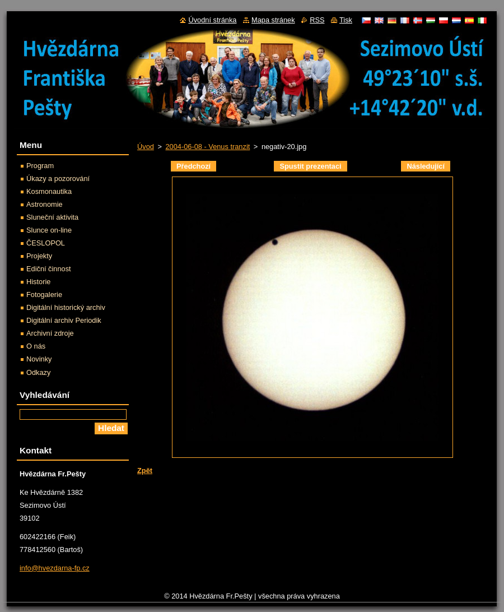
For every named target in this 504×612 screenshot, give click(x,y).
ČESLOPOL (45, 243)
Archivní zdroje (50, 333)
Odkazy (38, 372)
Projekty (39, 256)
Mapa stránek (273, 20)
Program (40, 165)
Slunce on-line (49, 230)
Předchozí (193, 166)
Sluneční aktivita (52, 217)
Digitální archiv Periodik (63, 320)
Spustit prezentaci (310, 166)
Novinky (39, 359)
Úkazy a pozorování (58, 178)
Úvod (145, 146)
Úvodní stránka (212, 20)
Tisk (345, 20)
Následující (426, 166)
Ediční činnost (48, 269)
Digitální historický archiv (65, 307)
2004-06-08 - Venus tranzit (207, 146)
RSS (317, 20)
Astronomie (44, 204)
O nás (35, 346)
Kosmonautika (49, 191)
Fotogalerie (44, 294)
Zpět (144, 470)
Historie (38, 281)
